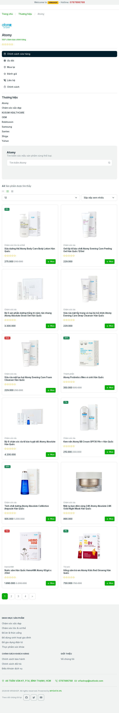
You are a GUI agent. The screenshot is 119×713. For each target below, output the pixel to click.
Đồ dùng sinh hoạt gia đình (16, 637)
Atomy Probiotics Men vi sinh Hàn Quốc (83, 377)
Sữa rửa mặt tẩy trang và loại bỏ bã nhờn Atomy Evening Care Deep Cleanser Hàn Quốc (87, 314)
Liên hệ (9, 80)
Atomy (5, 103)
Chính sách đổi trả (11, 663)
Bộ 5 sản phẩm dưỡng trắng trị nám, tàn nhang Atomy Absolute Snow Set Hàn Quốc (28, 314)
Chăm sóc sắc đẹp (11, 107)
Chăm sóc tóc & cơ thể (14, 628)
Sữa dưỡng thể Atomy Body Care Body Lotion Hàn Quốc (29, 250)
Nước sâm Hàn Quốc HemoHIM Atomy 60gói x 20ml (27, 571)
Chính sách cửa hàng (17, 54)
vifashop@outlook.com (89, 680)
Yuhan (5, 141)
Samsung (7, 126)
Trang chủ (7, 14)
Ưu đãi (9, 60)
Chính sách (11, 86)
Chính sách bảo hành (13, 659)
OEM (4, 117)
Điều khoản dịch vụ (12, 668)
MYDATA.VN (56, 691)
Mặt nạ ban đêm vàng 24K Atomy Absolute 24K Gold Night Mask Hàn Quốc (87, 507)
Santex (5, 131)
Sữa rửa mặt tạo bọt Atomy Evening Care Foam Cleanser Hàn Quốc (28, 378)
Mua (50, 261)
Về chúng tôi (67, 659)
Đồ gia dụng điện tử (12, 642)
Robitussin (7, 122)
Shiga (5, 136)
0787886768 (64, 680)
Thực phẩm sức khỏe (13, 647)
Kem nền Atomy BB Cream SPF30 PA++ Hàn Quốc (88, 441)
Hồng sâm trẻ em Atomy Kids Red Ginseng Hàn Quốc (87, 571)
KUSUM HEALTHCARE (13, 112)
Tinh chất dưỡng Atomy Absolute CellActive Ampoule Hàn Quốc (26, 507)
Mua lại (9, 67)
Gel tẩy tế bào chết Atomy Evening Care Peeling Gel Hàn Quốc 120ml (87, 250)
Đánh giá (10, 73)
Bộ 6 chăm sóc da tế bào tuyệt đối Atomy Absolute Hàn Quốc (29, 443)
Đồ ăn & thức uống (12, 632)
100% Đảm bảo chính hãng (14, 39)
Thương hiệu (25, 14)
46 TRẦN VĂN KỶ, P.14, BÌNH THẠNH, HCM (26, 680)
